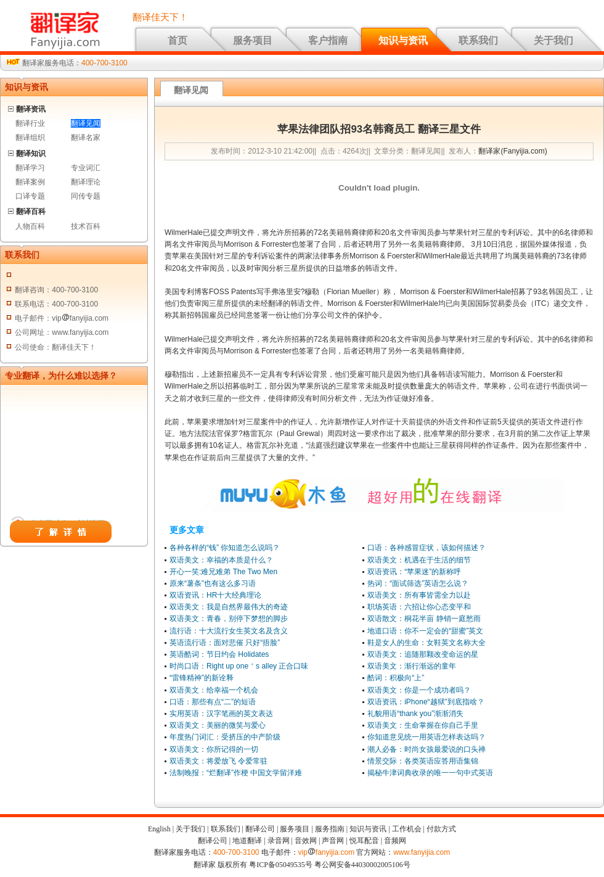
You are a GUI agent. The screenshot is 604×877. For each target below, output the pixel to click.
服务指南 (330, 829)
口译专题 (30, 196)
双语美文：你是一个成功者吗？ (419, 690)
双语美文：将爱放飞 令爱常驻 (218, 761)
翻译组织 (30, 137)
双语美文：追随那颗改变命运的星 (422, 654)
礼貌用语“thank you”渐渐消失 (415, 713)
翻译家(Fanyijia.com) (512, 151)
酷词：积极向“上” (395, 677)
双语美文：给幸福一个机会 (213, 690)
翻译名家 (85, 137)
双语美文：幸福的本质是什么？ (221, 560)
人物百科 (30, 226)
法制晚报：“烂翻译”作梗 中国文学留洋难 (235, 772)
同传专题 (85, 196)
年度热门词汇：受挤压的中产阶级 (224, 737)
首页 (177, 40)
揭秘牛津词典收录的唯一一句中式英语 (430, 772)
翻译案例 (30, 182)
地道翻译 (247, 840)
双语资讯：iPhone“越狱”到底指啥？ (425, 702)
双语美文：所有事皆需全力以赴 (419, 595)
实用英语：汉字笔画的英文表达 (221, 713)
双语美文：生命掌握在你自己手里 (422, 725)
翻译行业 (30, 123)
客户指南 (328, 40)
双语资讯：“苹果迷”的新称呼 (414, 571)
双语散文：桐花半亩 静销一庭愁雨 (423, 618)
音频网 (395, 840)
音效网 (306, 840)
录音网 (278, 840)
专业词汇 (85, 167)
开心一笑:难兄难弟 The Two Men (223, 571)
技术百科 (85, 226)
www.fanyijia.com (421, 852)
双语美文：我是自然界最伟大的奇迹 (228, 607)
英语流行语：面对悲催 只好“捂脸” (224, 642)
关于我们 (553, 40)
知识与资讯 (403, 40)
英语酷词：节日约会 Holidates (219, 654)
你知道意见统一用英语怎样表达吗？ (426, 737)
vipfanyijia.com (326, 852)
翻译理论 (85, 182)
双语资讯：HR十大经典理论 (215, 595)
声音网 (333, 840)
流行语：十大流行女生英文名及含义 (228, 631)
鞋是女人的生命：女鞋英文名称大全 (426, 642)
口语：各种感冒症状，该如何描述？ (426, 547)
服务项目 (252, 40)
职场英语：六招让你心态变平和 (419, 607)
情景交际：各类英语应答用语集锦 (422, 761)
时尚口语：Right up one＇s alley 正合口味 (238, 666)
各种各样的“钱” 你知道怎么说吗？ (224, 547)
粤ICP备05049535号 (280, 864)
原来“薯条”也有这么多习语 (212, 583)
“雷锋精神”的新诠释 (201, 677)
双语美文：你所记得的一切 (213, 749)
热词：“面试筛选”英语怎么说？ (417, 583)
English (159, 829)
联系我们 (478, 40)
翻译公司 (260, 829)
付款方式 (441, 829)
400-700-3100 (104, 63)
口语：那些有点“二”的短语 (212, 702)
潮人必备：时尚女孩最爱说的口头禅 (426, 749)
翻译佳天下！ (160, 17)
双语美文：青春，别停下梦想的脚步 (228, 618)
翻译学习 (30, 167)
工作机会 (407, 829)
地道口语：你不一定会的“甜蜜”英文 (425, 631)
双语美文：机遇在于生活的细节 (419, 560)
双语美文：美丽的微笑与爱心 (217, 725)
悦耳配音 (364, 840)
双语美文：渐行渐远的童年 (411, 666)
